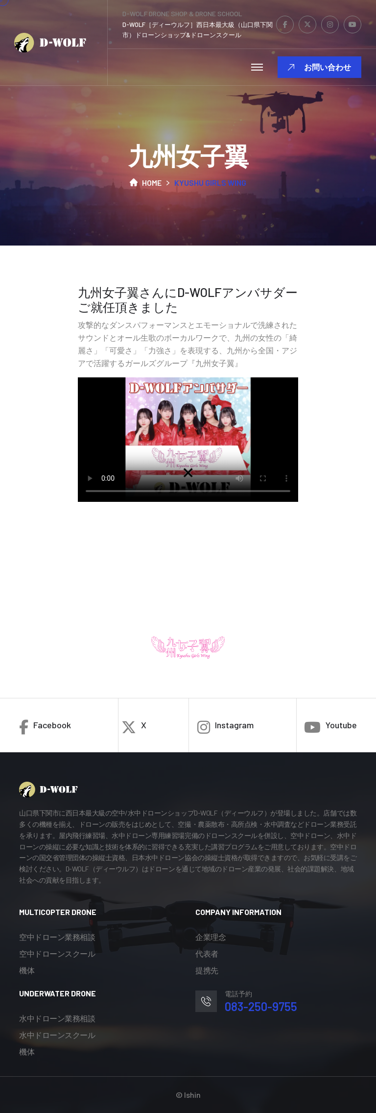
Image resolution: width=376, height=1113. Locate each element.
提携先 (206, 970)
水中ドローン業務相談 (57, 1018)
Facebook (45, 727)
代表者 (206, 953)
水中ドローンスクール (57, 1034)
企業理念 (210, 936)
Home (146, 182)
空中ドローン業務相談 (57, 936)
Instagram (225, 727)
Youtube (330, 727)
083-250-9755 (261, 1006)
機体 (26, 970)
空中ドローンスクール (57, 953)
